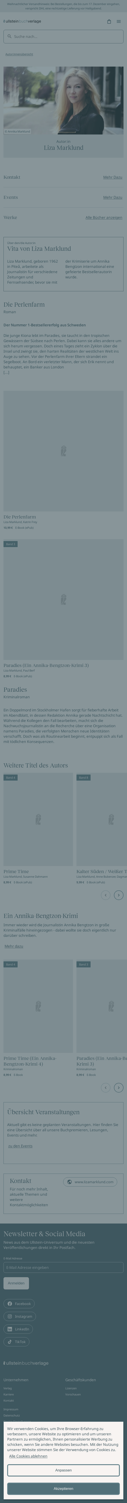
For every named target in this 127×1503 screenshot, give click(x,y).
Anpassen (63, 1470)
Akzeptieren (63, 1489)
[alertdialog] (63, 1460)
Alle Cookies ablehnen (28, 1456)
